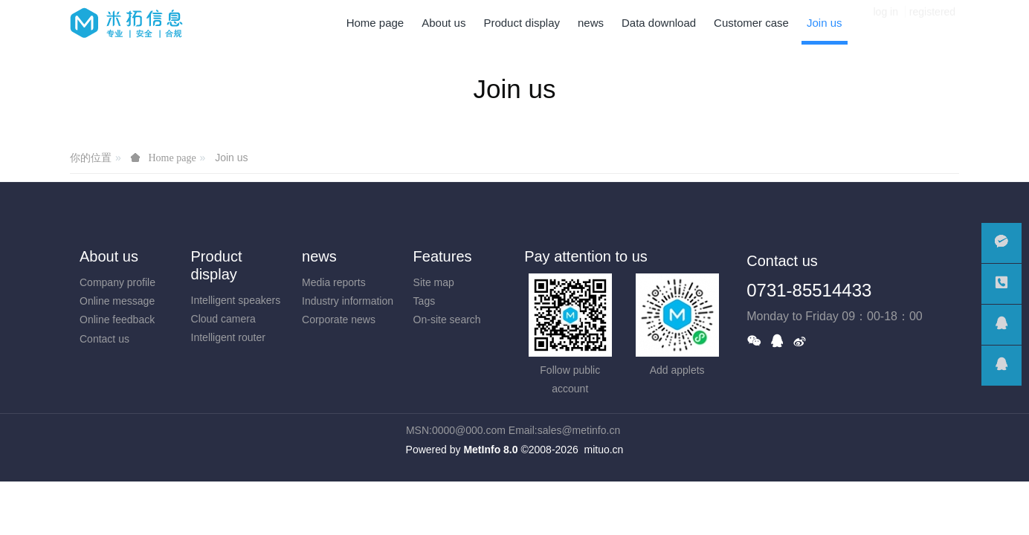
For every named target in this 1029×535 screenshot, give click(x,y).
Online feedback (117, 319)
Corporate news (338, 319)
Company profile (117, 282)
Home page (375, 22)
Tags (424, 301)
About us (109, 256)
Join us (231, 157)
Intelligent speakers (236, 300)
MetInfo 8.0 (490, 449)
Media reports (334, 282)
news (319, 256)
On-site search (447, 319)
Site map (433, 282)
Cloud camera (223, 319)
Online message (117, 301)
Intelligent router (228, 337)
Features (442, 256)
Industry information (347, 301)
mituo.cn (603, 449)
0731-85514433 (808, 290)
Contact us (104, 339)
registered (932, 22)
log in (886, 22)
